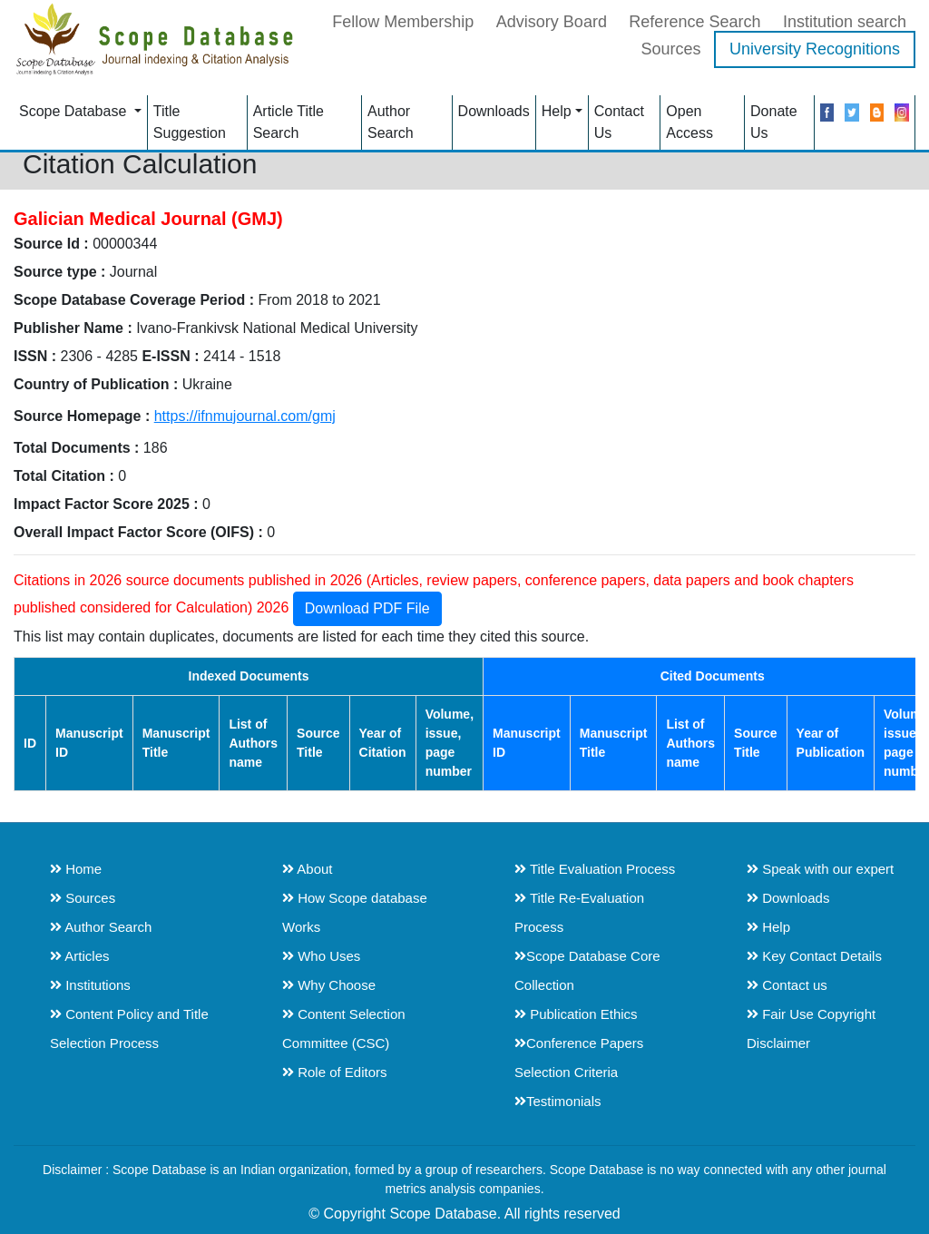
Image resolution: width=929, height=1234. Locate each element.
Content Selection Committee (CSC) (344, 1028)
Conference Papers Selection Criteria (578, 1057)
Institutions (90, 985)
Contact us (787, 985)
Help (557, 111)
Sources (670, 49)
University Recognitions (814, 49)
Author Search (390, 122)
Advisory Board (551, 22)
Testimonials (557, 1101)
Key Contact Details (814, 956)
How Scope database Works (354, 912)
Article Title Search (288, 122)
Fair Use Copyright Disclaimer (811, 1028)
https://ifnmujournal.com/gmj (245, 416)
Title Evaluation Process (594, 869)
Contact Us (619, 122)
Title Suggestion (189, 122)
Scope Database (75, 111)
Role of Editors (334, 1072)
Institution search (844, 22)
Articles (80, 956)
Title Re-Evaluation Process (579, 912)
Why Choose (329, 985)
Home (76, 869)
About (307, 869)
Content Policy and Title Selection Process (129, 1028)
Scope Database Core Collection (587, 970)
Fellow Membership (403, 22)
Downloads (494, 111)
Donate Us (773, 122)
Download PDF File (367, 608)
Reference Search (694, 22)
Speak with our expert (820, 869)
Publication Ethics (576, 1014)
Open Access (689, 122)
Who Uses (321, 956)
